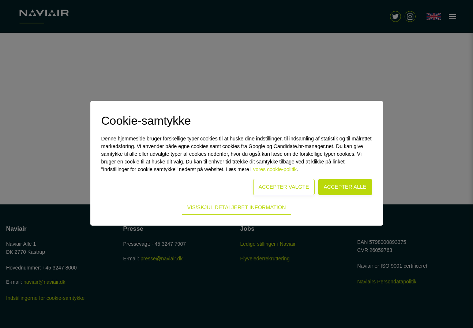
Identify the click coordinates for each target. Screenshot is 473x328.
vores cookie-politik (275, 169)
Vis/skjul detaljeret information (236, 207)
